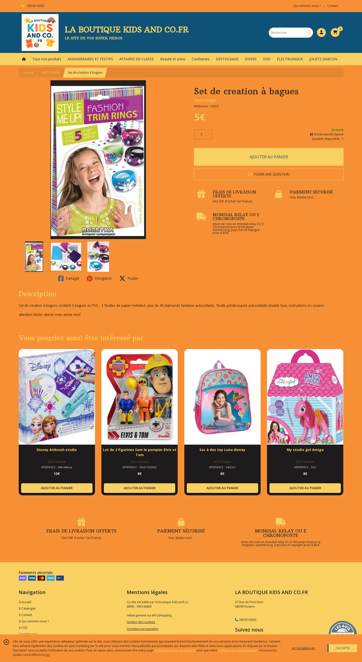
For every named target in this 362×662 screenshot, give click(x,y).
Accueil (28, 72)
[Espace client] (321, 32)
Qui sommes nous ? (34, 621)
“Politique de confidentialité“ (237, 650)
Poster (128, 278)
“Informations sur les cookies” (175, 650)
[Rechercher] (309, 32)
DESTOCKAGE (50, 72)
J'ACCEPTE (343, 648)
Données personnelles (142, 629)
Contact (332, 6)
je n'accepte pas (303, 648)
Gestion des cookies (141, 622)
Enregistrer (99, 278)
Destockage (205, 100)
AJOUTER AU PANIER (269, 157)
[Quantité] (203, 134)
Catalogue (27, 608)
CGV (23, 628)
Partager (68, 278)
